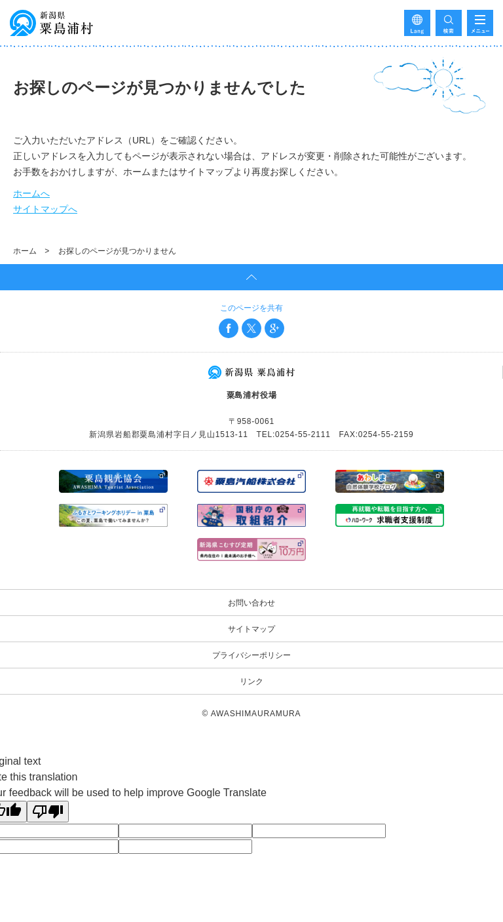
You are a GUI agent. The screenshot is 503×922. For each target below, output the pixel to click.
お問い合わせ (251, 602)
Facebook (228, 328)
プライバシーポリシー (251, 655)
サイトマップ (251, 629)
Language (417, 23)
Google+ (274, 328)
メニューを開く (480, 23)
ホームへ (31, 193)
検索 (449, 23)
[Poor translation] (48, 811)
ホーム (25, 251)
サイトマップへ (45, 209)
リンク (251, 681)
